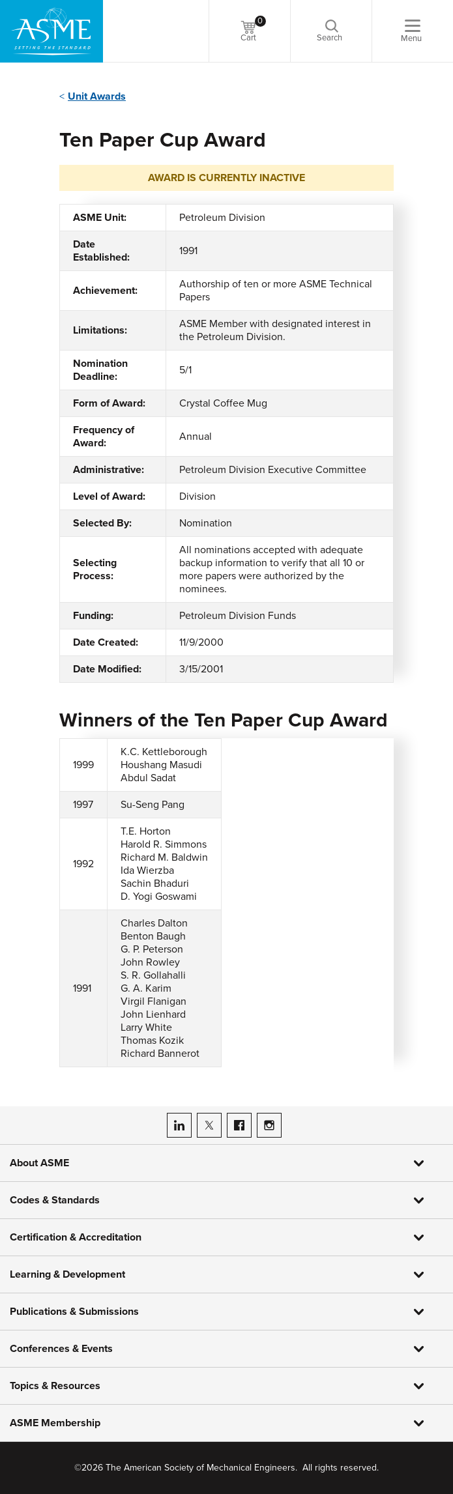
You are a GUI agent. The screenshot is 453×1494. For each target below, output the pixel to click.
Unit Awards (97, 96)
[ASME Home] (51, 31)
